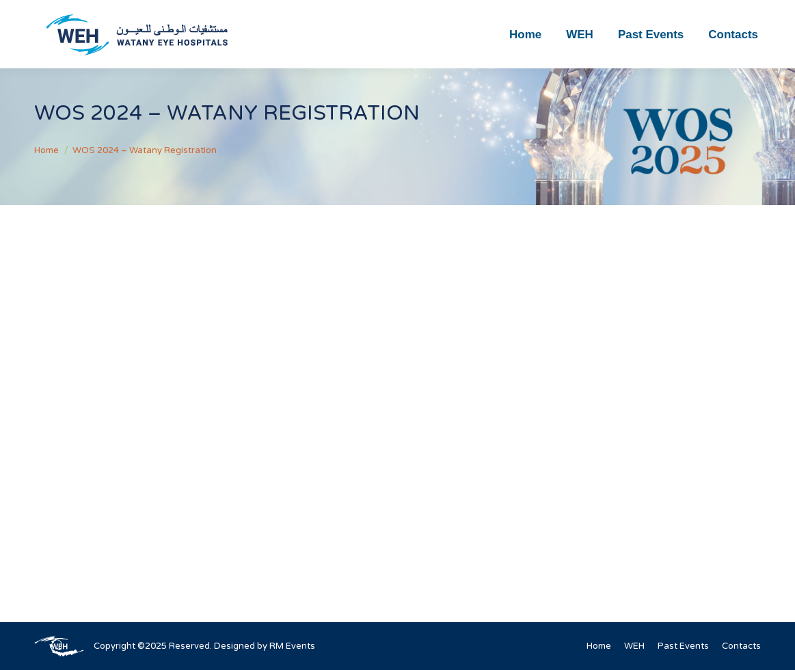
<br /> (397, 389)
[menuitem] (525, 34)
